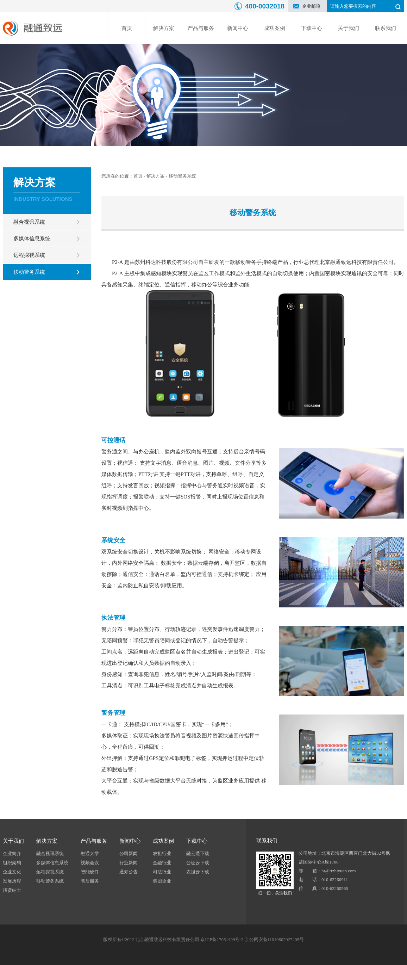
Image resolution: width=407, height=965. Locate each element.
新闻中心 (237, 28)
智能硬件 (90, 871)
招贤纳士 (12, 890)
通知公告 (128, 871)
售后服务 (90, 881)
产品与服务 (201, 28)
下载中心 (311, 28)
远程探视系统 (29, 255)
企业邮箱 (311, 6)
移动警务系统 (29, 272)
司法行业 (162, 871)
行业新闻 (128, 862)
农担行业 (162, 853)
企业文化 (12, 871)
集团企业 (162, 881)
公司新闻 (128, 853)
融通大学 (90, 853)
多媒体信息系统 (31, 238)
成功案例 (274, 28)
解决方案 (163, 28)
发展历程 (12, 881)
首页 (126, 28)
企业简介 (12, 853)
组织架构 (12, 862)
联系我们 (385, 28)
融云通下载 (197, 853)
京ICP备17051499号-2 (221, 939)
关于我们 (348, 28)
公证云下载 (197, 862)
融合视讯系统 (29, 222)
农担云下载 (197, 871)
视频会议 (90, 862)
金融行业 (162, 862)
